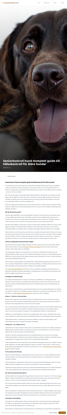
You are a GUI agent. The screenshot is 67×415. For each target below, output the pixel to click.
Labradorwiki (46, 2)
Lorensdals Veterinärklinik (15, 269)
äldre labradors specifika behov (22, 293)
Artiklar (54, 2)
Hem (39, 2)
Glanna (59, 376)
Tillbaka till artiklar (10, 176)
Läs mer (32, 412)
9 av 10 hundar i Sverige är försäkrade (31, 247)
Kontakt (62, 2)
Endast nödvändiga (53, 412)
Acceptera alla (62, 412)
